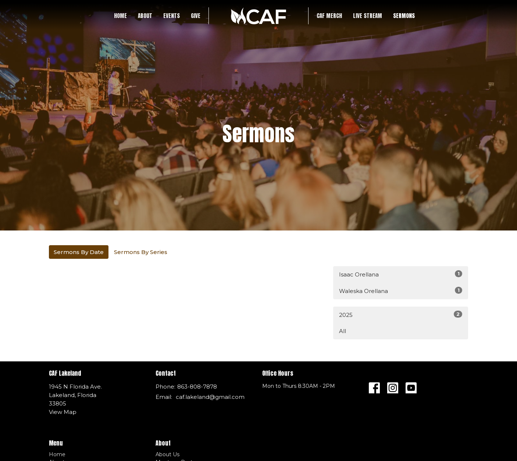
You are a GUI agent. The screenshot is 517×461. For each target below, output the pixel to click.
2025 (400, 314)
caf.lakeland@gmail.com (210, 396)
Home (120, 15)
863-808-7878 (197, 386)
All (342, 331)
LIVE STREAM (367, 15)
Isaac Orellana (400, 274)
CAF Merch (329, 15)
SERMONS (404, 15)
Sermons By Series (140, 252)
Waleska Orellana (400, 290)
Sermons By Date (79, 252)
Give (195, 15)
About (145, 15)
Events (171, 15)
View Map (62, 411)
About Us (167, 454)
